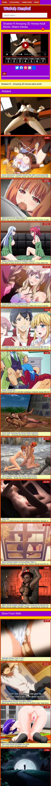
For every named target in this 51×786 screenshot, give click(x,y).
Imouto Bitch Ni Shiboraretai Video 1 (16, 304)
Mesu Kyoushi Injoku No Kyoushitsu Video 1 (19, 562)
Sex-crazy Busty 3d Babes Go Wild (15, 744)
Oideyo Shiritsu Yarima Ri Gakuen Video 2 (18, 261)
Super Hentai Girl (8, 390)
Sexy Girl (5, 519)
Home (4, 2)
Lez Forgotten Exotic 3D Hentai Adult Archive (19, 476)
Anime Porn (27, 2)
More (36, 2)
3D (4, 74)
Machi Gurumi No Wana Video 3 (14, 218)
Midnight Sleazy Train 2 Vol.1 (13, 658)
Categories (14, 2)
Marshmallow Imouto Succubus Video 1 (17, 701)
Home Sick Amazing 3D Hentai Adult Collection (20, 433)
